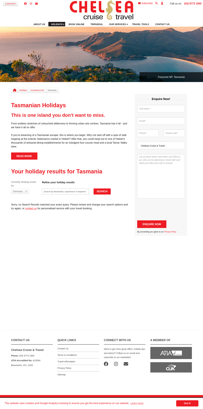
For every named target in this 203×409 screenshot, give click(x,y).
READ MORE (24, 156)
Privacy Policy (170, 232)
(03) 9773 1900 (192, 3)
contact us (31, 208)
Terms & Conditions (67, 355)
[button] (162, 3)
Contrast (10, 4)
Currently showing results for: (23, 184)
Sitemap (62, 374)
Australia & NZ (37, 90)
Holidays (23, 90)
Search (102, 191)
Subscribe (145, 3)
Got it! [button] (187, 403)
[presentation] (161, 209)
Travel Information (66, 361)
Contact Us (63, 348)
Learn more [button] (137, 403)
